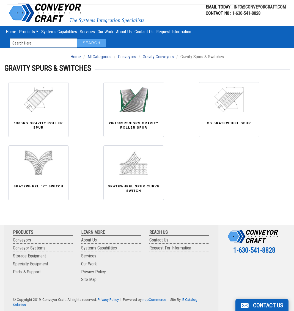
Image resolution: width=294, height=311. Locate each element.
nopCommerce (154, 300)
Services (87, 31)
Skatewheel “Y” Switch (38, 186)
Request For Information (170, 248)
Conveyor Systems (29, 248)
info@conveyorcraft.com (259, 7)
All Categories (99, 56)
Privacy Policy (93, 271)
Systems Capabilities (59, 31)
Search (91, 43)
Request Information (173, 31)
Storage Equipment (29, 256)
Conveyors (127, 56)
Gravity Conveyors (158, 56)
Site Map (89, 279)
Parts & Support (27, 271)
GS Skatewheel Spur (229, 123)
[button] (261, 305)
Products (29, 31)
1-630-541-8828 (246, 13)
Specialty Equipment (30, 263)
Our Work (105, 31)
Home (11, 31)
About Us (124, 31)
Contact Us (143, 31)
